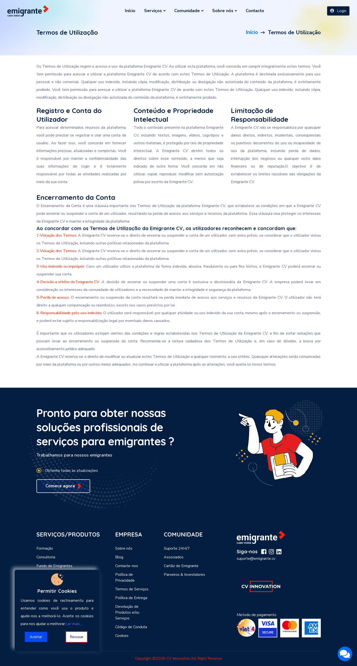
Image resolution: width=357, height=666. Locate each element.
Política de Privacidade (125, 577)
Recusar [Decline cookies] (76, 637)
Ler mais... (74, 623)
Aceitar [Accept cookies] (36, 637)
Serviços (154, 11)
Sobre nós (224, 11)
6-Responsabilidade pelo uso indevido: (69, 313)
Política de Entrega (131, 598)
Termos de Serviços (131, 589)
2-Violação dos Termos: (56, 251)
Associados (173, 557)
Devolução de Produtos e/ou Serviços (127, 612)
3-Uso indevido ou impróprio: (60, 266)
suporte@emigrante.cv (256, 558)
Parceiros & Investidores (184, 574)
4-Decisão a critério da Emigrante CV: (68, 282)
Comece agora (63, 486)
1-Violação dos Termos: (56, 235)
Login (338, 11)
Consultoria (45, 557)
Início (130, 11)
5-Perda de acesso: (53, 297)
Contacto (255, 11)
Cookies (122, 635)
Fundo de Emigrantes (54, 566)
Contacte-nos (126, 566)
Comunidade (188, 11)
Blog (119, 557)
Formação (44, 548)
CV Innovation (178, 658)
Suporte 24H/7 (177, 548)
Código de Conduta (131, 627)
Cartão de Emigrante (181, 566)
